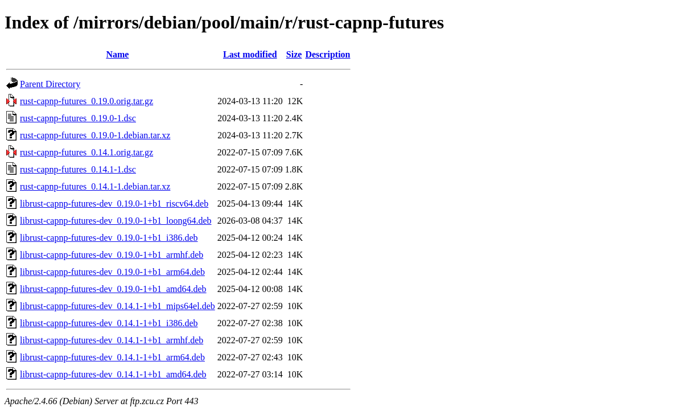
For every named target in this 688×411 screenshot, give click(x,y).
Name (117, 54)
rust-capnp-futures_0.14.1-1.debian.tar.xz (95, 186)
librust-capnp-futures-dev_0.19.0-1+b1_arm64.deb (112, 272)
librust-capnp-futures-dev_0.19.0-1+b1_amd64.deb (113, 289)
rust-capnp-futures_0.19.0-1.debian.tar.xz (95, 135)
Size (294, 54)
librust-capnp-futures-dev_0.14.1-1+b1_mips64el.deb (117, 306)
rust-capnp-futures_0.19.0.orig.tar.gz (86, 101)
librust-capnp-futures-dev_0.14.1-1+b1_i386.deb (109, 323)
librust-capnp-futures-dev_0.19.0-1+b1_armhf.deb (111, 255)
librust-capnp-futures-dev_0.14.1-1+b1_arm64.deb (112, 357)
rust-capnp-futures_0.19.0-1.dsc (78, 118)
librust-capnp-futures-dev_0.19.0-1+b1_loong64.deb (116, 220)
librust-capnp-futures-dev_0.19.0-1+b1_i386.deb (109, 238)
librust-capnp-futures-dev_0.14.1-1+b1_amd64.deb (113, 374)
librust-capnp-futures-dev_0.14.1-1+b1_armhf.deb (111, 340)
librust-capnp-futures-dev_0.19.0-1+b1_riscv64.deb (114, 203)
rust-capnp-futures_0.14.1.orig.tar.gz (86, 152)
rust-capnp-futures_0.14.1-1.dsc (78, 169)
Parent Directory (50, 84)
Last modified (250, 54)
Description (327, 54)
